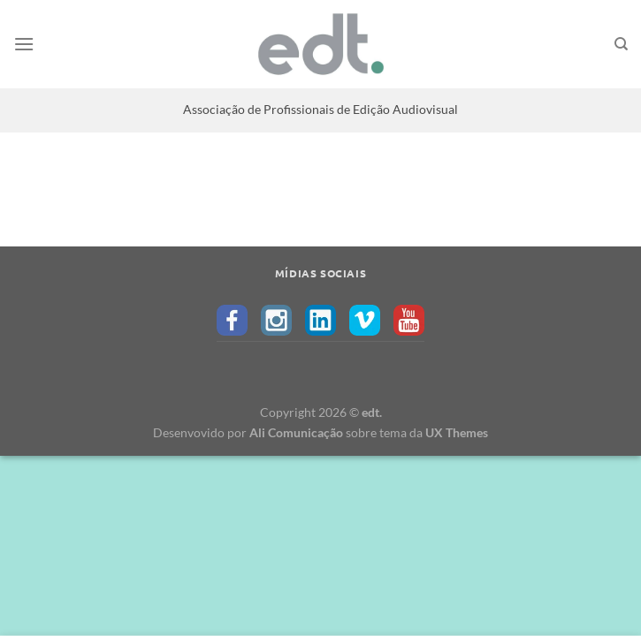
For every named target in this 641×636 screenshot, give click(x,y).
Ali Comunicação (296, 432)
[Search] (621, 44)
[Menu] (23, 43)
